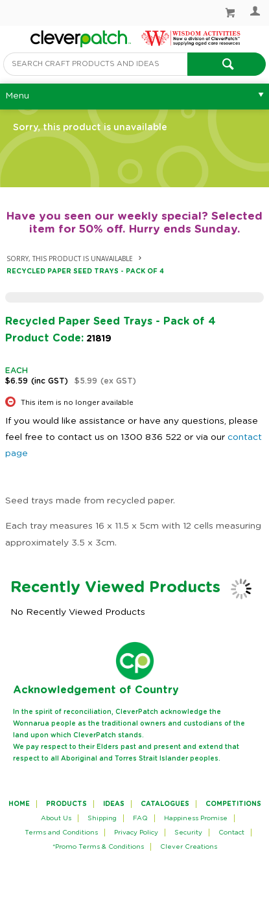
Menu (17, 95)
